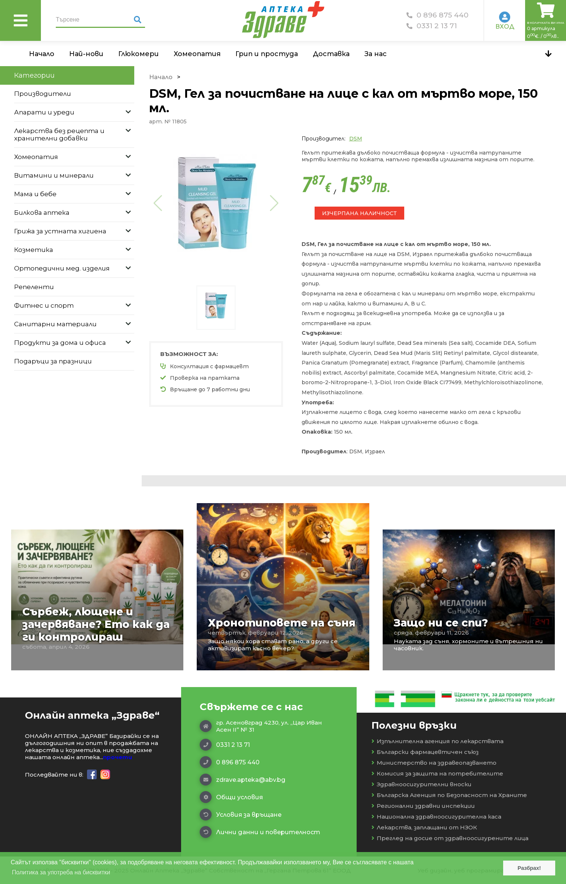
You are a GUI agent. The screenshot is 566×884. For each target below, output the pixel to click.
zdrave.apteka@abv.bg (242, 780)
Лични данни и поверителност (260, 832)
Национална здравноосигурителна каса (436, 816)
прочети (117, 757)
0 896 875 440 (437, 15)
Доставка (331, 54)
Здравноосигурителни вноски (422, 784)
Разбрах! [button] (529, 868)
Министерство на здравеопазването (434, 762)
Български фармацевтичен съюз (425, 751)
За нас (375, 54)
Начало (41, 54)
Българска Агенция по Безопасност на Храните (449, 795)
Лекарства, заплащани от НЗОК (424, 827)
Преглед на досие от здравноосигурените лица (450, 838)
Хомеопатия (197, 54)
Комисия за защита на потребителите (437, 773)
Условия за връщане (241, 814)
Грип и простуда (266, 54)
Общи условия (231, 797)
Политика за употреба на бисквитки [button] (61, 872)
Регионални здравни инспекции (423, 805)
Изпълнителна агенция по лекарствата (438, 741)
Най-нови (86, 54)
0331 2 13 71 (431, 26)
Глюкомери (138, 54)
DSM (355, 138)
